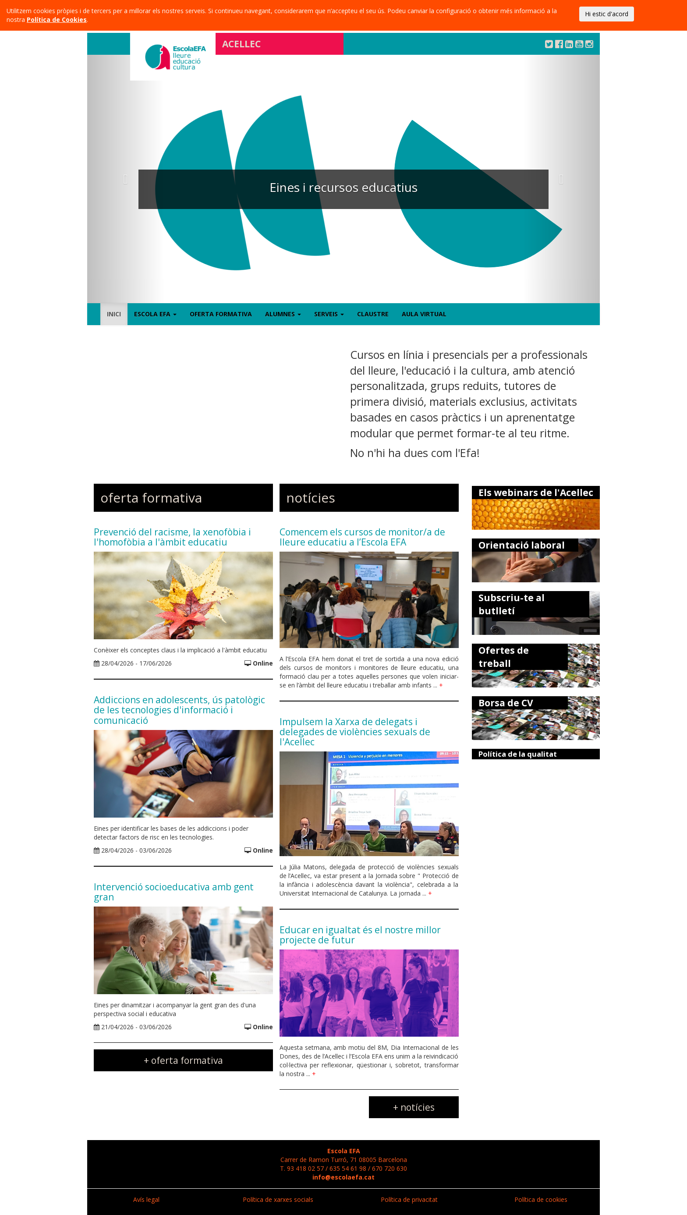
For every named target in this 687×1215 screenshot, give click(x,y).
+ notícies (414, 1107)
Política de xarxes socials (278, 1199)
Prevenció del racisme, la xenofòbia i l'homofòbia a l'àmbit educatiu (172, 537)
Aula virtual (424, 314)
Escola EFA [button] (155, 314)
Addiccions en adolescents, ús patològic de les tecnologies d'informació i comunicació (179, 710)
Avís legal (146, 1199)
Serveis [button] (329, 314)
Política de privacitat (409, 1199)
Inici (114, 314)
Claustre (373, 314)
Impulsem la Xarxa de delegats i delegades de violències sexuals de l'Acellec (355, 732)
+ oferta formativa (183, 1060)
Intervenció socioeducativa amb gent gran (174, 892)
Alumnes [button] (283, 314)
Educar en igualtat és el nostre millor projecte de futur (360, 935)
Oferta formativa (221, 314)
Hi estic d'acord (606, 14)
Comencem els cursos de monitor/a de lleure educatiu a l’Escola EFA (362, 537)
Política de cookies (540, 1199)
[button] (125, 179)
